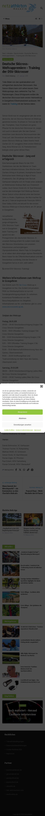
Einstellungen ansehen (22, 425)
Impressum (37, 430)
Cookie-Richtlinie (9, 430)
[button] (41, 386)
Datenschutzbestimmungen (24, 430)
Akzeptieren (22, 412)
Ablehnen (22, 418)
